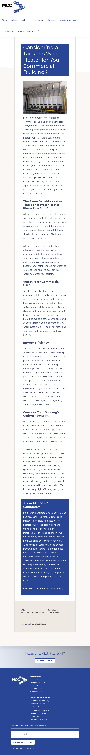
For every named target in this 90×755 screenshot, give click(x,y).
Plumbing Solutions (38, 624)
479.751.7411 (44, 688)
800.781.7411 (44, 719)
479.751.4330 (34, 686)
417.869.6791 (34, 716)
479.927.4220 (34, 706)
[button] (38, 31)
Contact (27, 588)
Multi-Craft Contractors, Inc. (35, 725)
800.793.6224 (36, 691)
